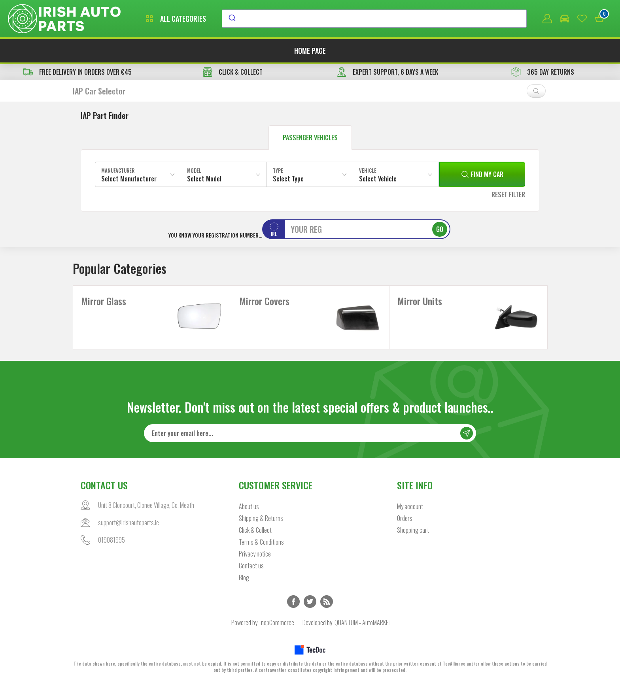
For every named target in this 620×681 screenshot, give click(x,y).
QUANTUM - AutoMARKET (363, 622)
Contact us (251, 565)
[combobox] (374, 18)
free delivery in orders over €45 (77, 72)
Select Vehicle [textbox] (378, 178)
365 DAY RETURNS (542, 72)
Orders (404, 518)
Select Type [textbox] (288, 178)
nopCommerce (277, 622)
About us (249, 506)
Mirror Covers (264, 301)
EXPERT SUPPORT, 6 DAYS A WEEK (387, 72)
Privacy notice (255, 553)
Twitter (310, 601)
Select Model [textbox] (204, 178)
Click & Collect (255, 530)
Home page (310, 50)
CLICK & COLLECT (233, 72)
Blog (244, 577)
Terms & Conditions (261, 542)
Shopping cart (413, 530)
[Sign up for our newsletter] (310, 433)
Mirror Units (419, 301)
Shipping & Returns (261, 518)
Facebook (293, 601)
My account (410, 506)
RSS (326, 601)
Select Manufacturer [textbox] (129, 178)
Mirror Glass (103, 301)
